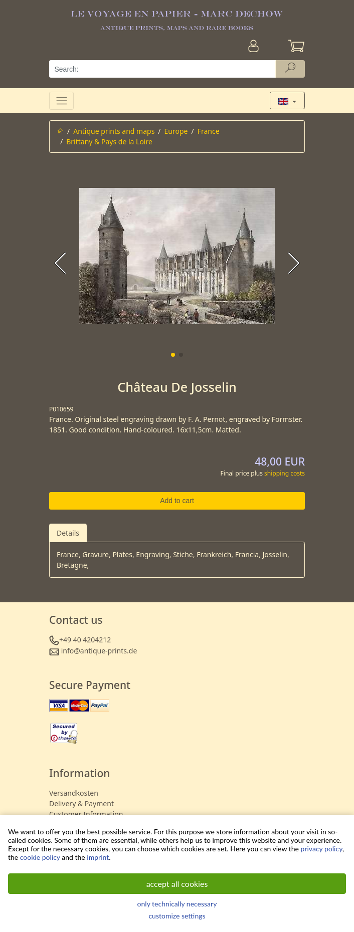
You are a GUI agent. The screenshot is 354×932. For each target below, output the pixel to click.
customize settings (176, 915)
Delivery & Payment (81, 803)
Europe (176, 131)
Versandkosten (73, 793)
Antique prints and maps (113, 131)
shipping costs (284, 473)
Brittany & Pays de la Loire (109, 141)
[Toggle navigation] (61, 100)
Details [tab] (68, 533)
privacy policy (321, 848)
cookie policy (40, 857)
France (209, 131)
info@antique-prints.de (99, 650)
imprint (98, 857)
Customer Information (86, 814)
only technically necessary (177, 903)
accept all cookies (177, 883)
